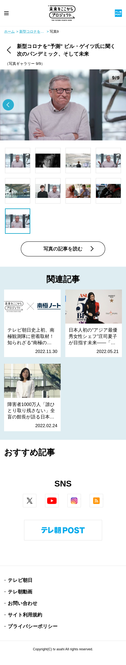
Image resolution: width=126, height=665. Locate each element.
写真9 (54, 31)
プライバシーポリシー (33, 626)
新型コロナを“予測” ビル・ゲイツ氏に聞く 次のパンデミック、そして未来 (34, 31)
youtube (58, 496)
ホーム (9, 31)
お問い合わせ (22, 603)
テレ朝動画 (20, 592)
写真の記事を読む (63, 248)
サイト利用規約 (25, 615)
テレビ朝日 (20, 580)
